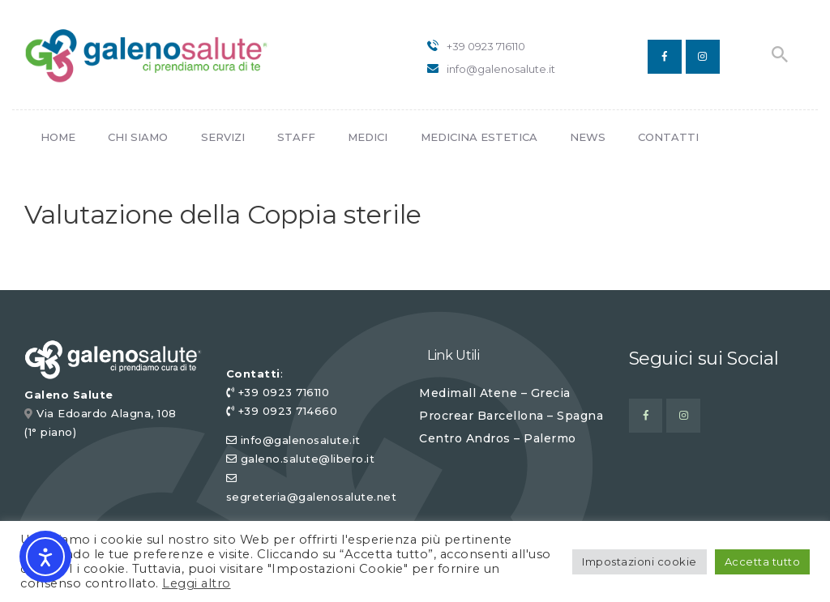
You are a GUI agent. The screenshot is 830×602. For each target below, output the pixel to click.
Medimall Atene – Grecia (495, 393)
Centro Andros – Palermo (497, 438)
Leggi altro (196, 583)
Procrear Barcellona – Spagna (511, 415)
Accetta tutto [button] (763, 561)
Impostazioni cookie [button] (639, 561)
